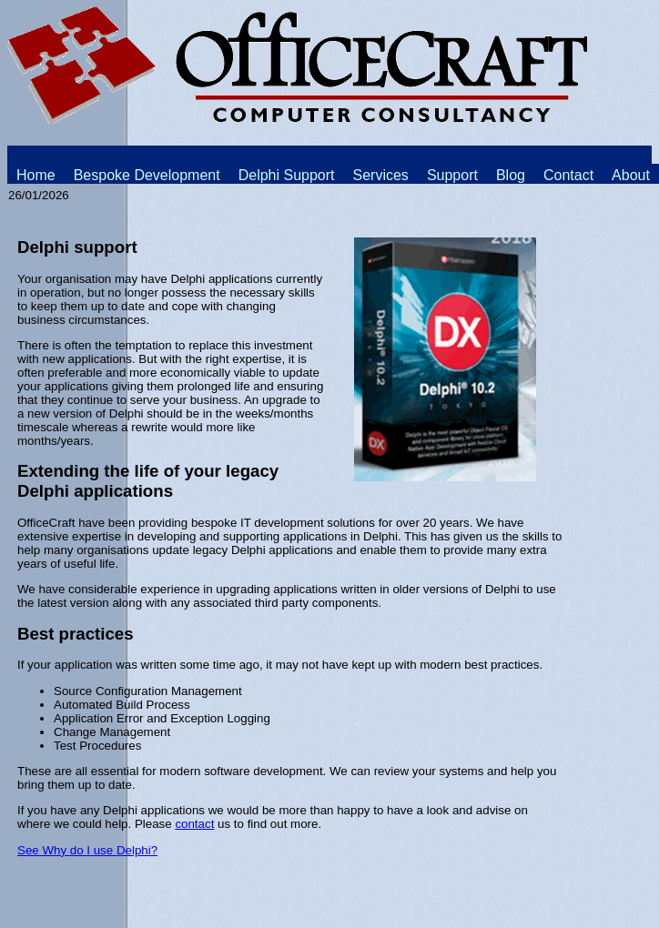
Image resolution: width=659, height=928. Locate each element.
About (631, 175)
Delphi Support (286, 175)
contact (194, 824)
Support (452, 175)
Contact (568, 175)
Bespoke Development (147, 175)
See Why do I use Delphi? (87, 850)
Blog (510, 175)
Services (381, 175)
